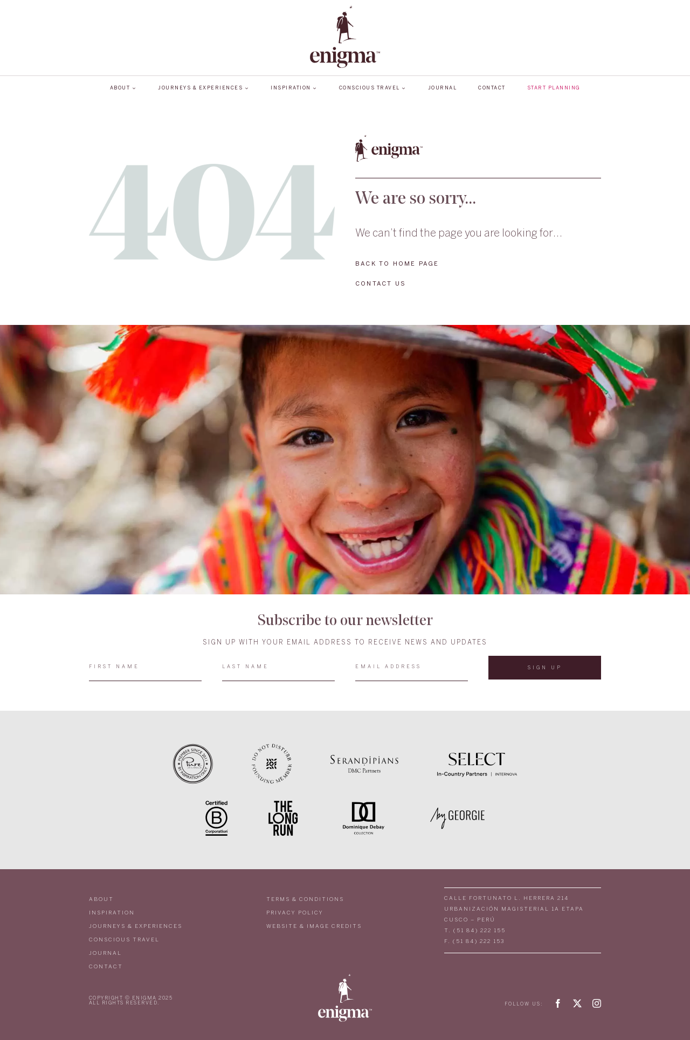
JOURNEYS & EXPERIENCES (135, 926)
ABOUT (101, 899)
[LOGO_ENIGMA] (345, 8)
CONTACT (106, 967)
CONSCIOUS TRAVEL (124, 940)
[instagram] (596, 1003)
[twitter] (577, 1003)
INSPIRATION (112, 913)
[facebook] (558, 1003)
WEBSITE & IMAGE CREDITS (314, 926)
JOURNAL (105, 953)
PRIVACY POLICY (294, 913)
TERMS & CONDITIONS (305, 899)
